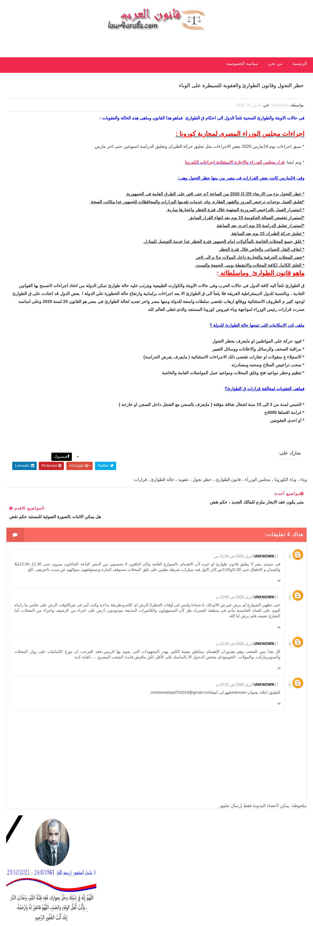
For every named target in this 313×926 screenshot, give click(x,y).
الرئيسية (299, 63)
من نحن (275, 63)
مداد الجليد (279, 915)
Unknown (264, 596)
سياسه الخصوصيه (242, 63)
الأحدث (81, 201)
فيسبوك (158, 510)
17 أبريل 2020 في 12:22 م (247, 746)
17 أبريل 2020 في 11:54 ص (246, 596)
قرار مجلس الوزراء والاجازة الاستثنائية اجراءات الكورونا (234, 195)
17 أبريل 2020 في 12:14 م (247, 700)
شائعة (51, 201)
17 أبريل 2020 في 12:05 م (247, 648)
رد (279, 630)
